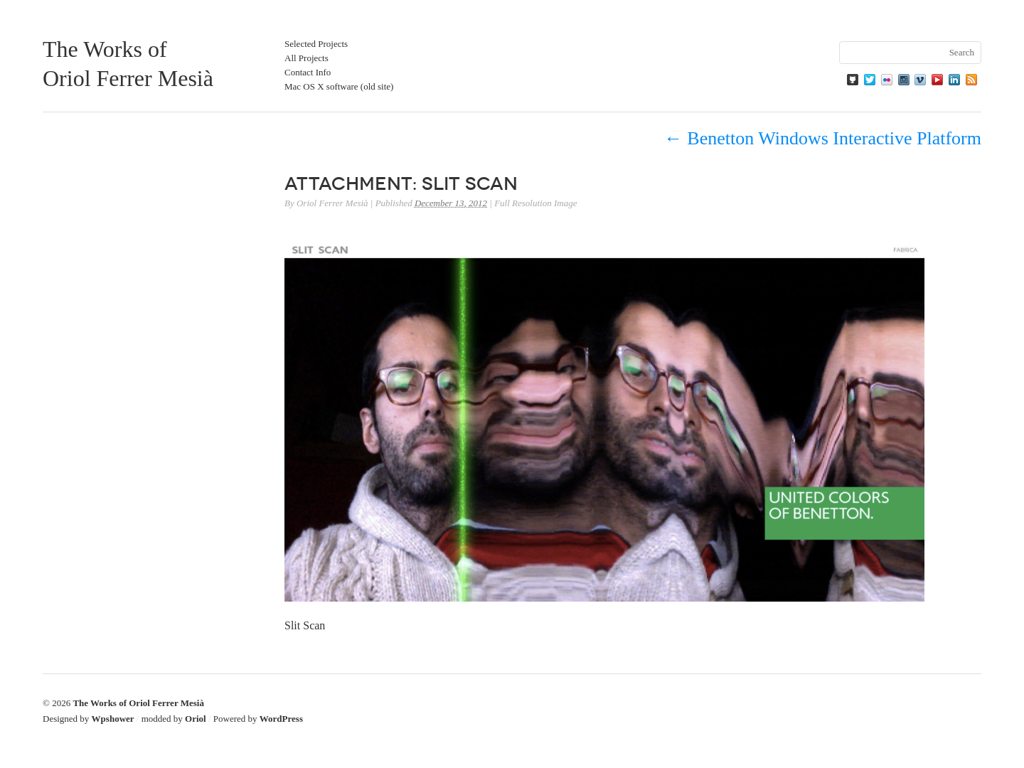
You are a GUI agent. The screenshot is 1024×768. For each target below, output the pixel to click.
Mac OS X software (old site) (338, 86)
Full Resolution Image (535, 203)
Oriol (195, 718)
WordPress (281, 718)
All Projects (306, 58)
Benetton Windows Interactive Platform (822, 138)
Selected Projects (316, 43)
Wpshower (113, 718)
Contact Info (307, 72)
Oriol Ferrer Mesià (332, 203)
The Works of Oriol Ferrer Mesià (138, 703)
